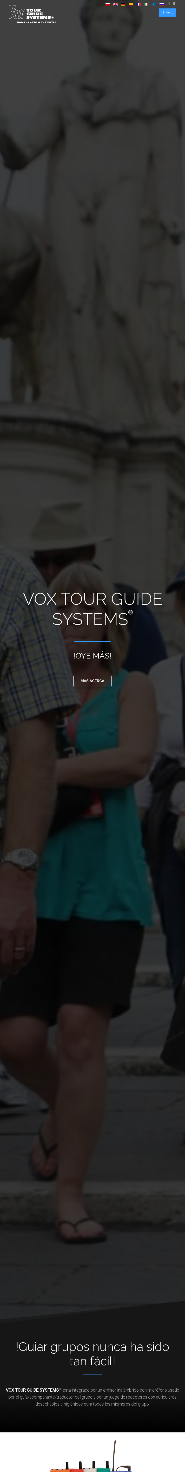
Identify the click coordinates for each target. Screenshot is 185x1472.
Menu (169, 12)
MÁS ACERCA (92, 681)
